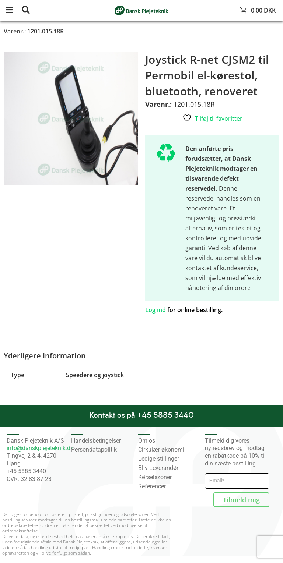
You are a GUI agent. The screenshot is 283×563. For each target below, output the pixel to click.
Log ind (155, 310)
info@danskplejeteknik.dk (40, 448)
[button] (13, 10)
